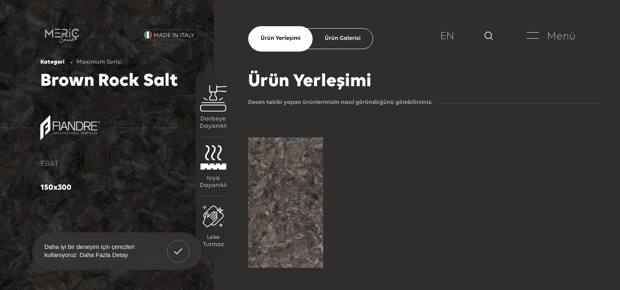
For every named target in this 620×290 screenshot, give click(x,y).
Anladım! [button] (178, 245)
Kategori (52, 62)
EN (447, 36)
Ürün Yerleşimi (281, 38)
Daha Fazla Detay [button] (103, 254)
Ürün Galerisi (343, 38)
